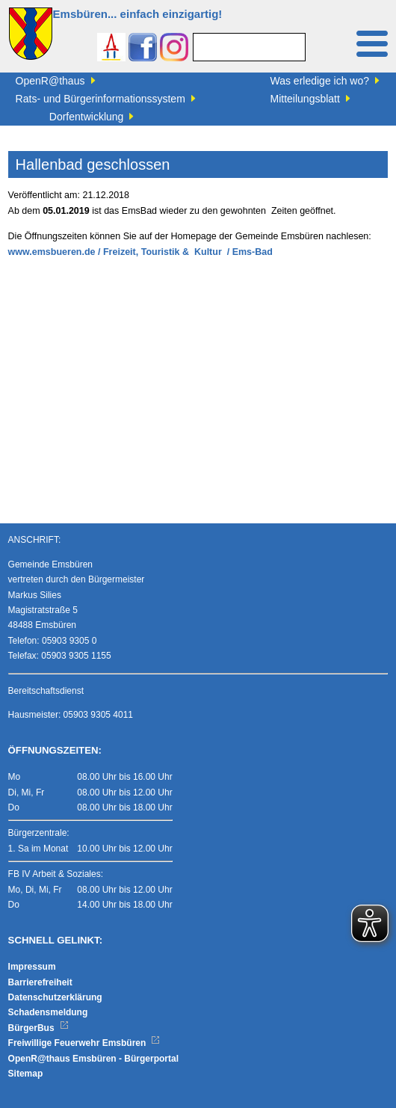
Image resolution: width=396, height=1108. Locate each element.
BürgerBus (38, 1028)
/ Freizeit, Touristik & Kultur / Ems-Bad (185, 252)
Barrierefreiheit (40, 982)
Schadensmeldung (48, 1012)
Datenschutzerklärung (55, 997)
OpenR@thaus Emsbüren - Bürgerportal (93, 1058)
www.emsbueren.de (52, 252)
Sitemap (25, 1073)
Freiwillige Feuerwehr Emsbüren (84, 1043)
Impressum (32, 966)
